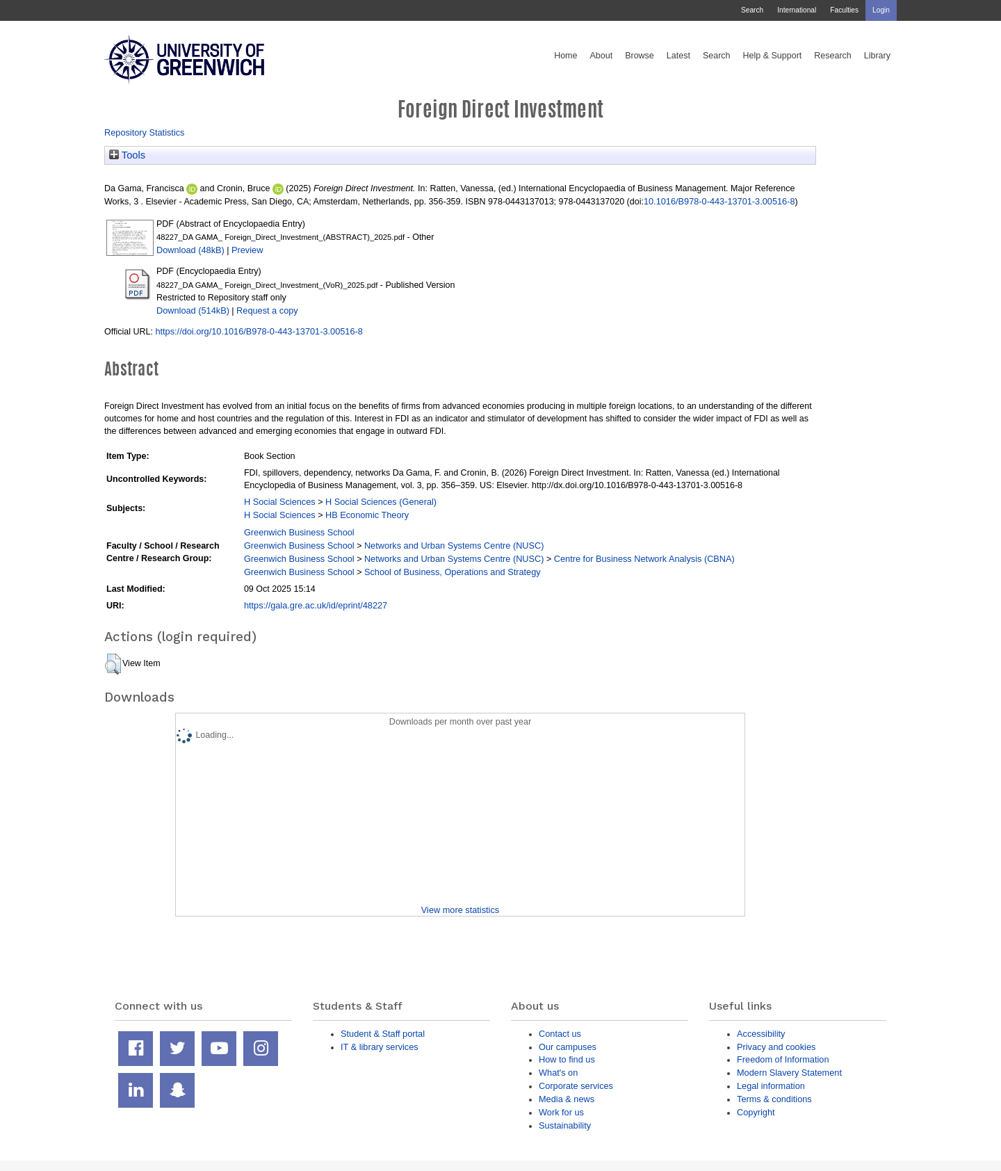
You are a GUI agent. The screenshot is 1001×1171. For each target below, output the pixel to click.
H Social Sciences (280, 501)
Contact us (560, 1033)
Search (752, 10)
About (600, 55)
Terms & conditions (774, 1099)
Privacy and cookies (776, 1047)
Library (877, 55)
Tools (127, 155)
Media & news (566, 1099)
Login (881, 10)
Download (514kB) (192, 310)
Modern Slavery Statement (789, 1072)
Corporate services (576, 1086)
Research (833, 55)
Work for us (561, 1112)
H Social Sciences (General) (381, 501)
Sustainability (565, 1125)
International (796, 10)
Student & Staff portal (383, 1033)
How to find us (567, 1059)
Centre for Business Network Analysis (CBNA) (644, 559)
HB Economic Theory (367, 515)
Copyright (756, 1112)
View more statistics (460, 910)
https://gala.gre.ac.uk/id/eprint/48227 (315, 605)
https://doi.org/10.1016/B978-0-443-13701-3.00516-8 (258, 331)
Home (565, 55)
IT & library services (379, 1047)
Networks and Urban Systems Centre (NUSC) (454, 545)
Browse (639, 55)
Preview (247, 250)
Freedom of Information (783, 1059)
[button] (113, 664)
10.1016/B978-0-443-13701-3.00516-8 (719, 201)
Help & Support (772, 55)
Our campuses (567, 1047)
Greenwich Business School (299, 532)
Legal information (771, 1086)
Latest (678, 55)
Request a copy (267, 310)
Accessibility (761, 1033)
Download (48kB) (190, 250)
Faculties (844, 10)
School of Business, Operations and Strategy (452, 572)
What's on (558, 1072)
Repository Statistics (144, 132)
